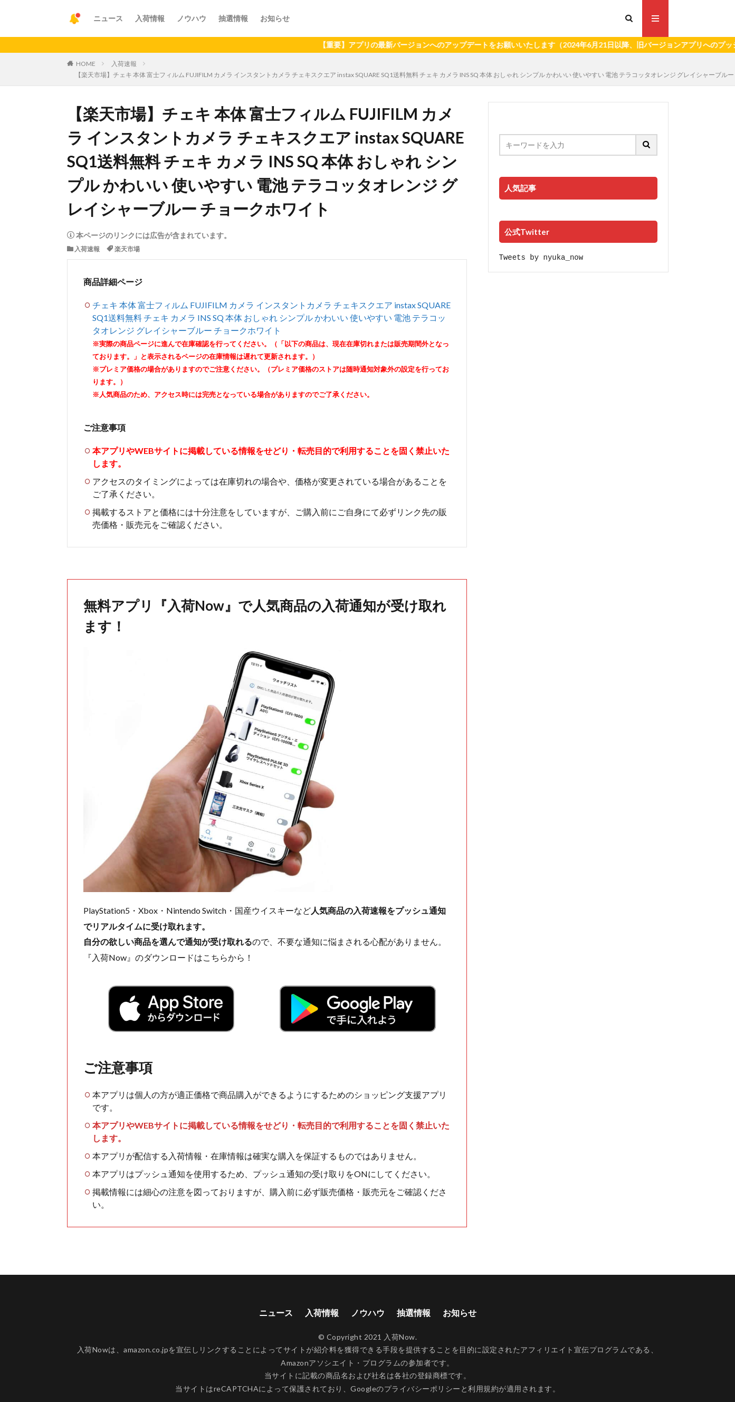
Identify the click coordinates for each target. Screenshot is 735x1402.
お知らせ (275, 18)
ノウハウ (191, 18)
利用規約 (483, 1388)
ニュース (108, 18)
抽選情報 (233, 18)
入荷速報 (124, 64)
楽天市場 (127, 249)
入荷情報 (150, 18)
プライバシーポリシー (422, 1388)
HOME (86, 64)
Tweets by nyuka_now (541, 257)
